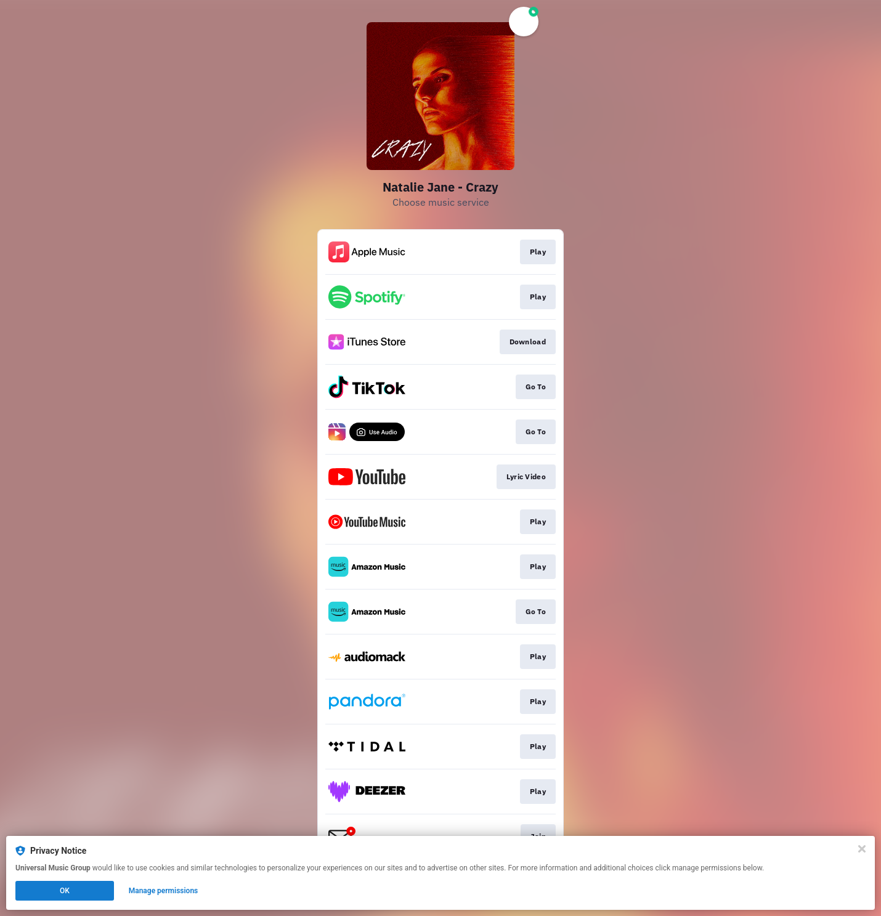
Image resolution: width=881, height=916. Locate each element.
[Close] (862, 849)
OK (65, 890)
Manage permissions (163, 890)
